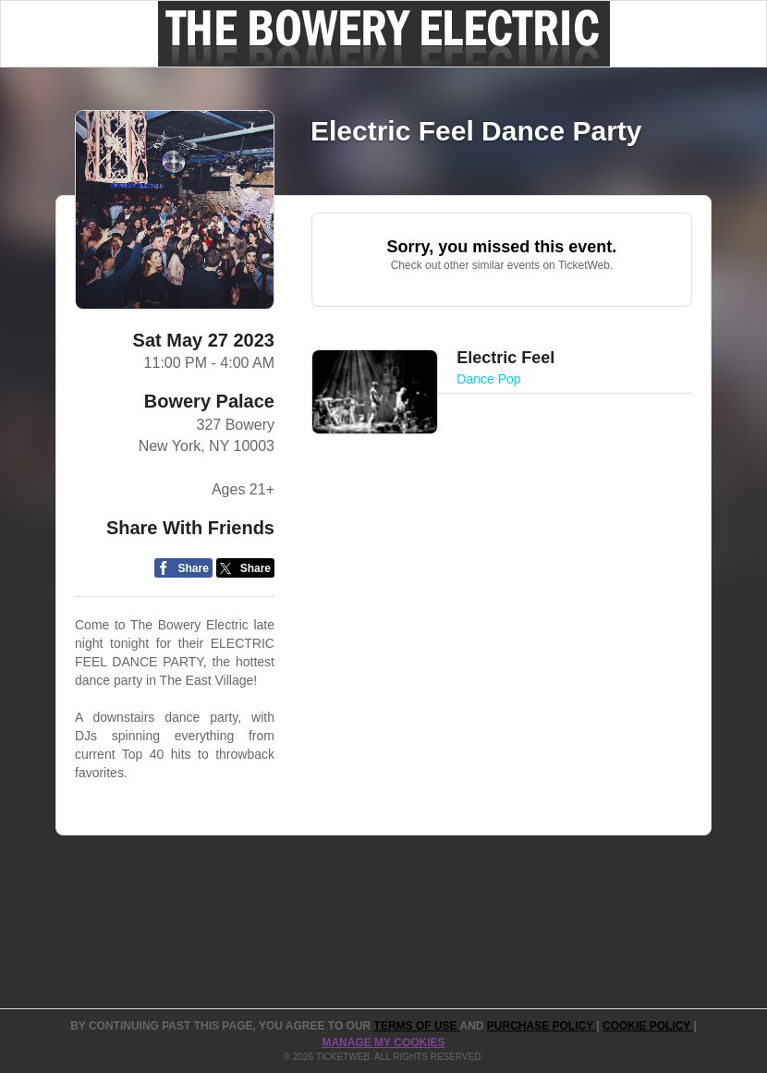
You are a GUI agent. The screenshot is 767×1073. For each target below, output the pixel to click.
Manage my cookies (383, 1042)
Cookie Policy (648, 1025)
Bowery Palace (209, 401)
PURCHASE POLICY (541, 1025)
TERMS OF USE (417, 1025)
